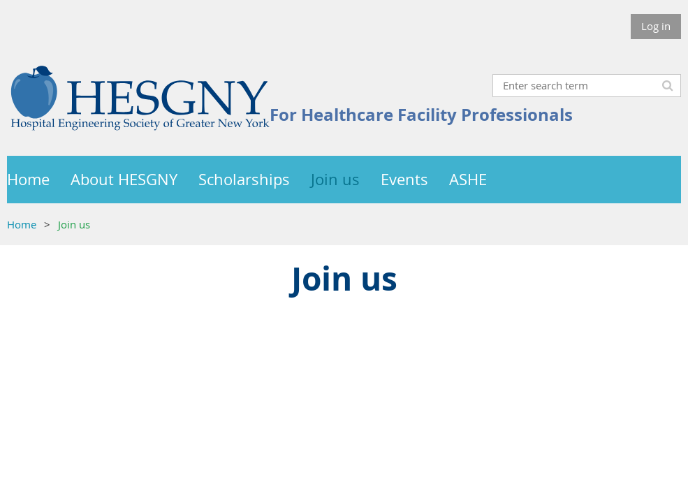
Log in (656, 26)
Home (21, 224)
